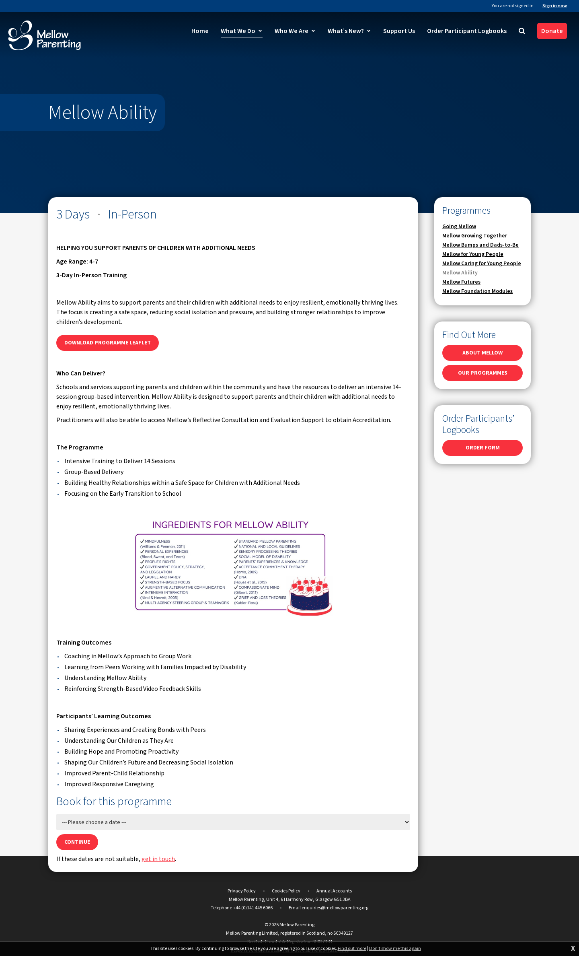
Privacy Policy (242, 891)
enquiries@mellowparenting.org (335, 907)
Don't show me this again (395, 949)
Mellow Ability (460, 273)
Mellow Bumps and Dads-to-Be (480, 245)
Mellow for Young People (472, 254)
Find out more (352, 949)
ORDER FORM (483, 448)
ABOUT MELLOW (482, 353)
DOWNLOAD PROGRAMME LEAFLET (107, 343)
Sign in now (554, 5)
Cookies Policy (286, 891)
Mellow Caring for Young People (481, 264)
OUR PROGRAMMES (482, 373)
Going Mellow (459, 227)
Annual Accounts (334, 891)
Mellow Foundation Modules (477, 291)
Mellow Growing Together (474, 236)
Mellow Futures (461, 282)
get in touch (158, 859)
